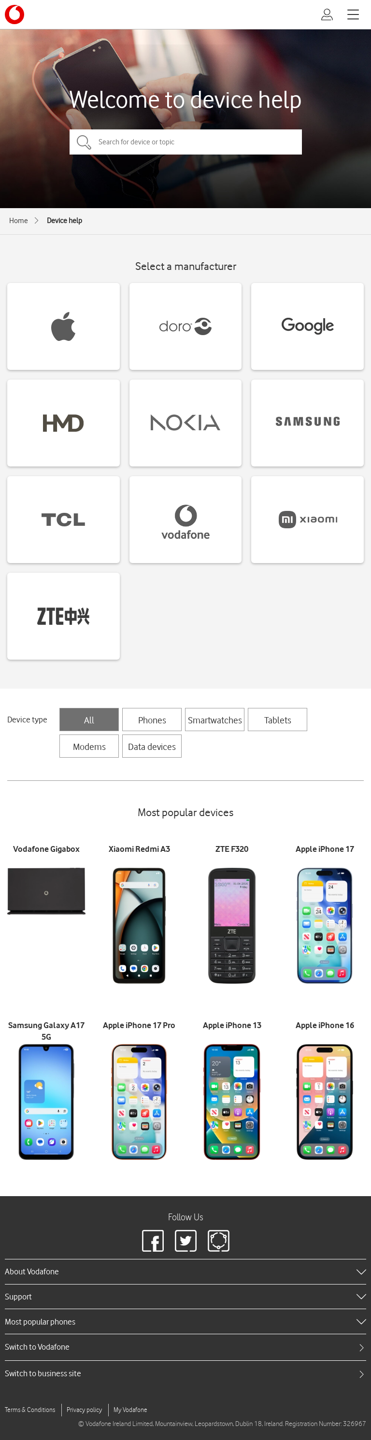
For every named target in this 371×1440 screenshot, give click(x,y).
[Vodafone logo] (14, 14)
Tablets (277, 720)
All (89, 720)
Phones (152, 720)
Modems (89, 746)
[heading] (185, 1271)
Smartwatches (215, 720)
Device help (64, 220)
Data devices (152, 746)
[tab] (185, 1347)
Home (18, 220)
